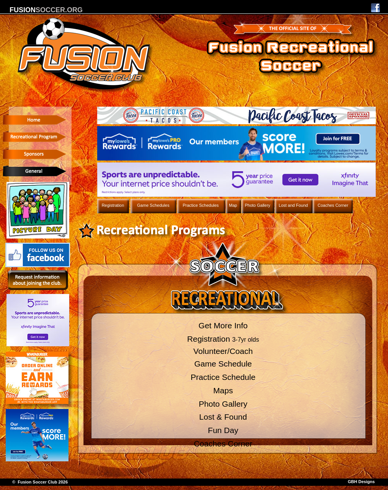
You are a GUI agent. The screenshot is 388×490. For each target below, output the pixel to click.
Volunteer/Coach (223, 351)
